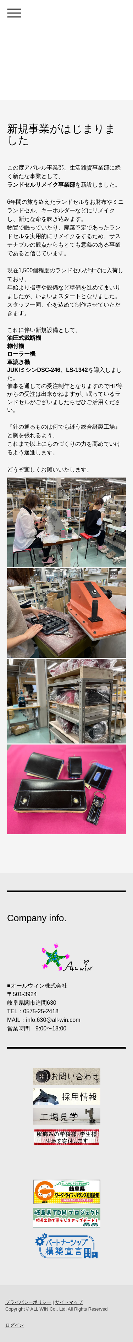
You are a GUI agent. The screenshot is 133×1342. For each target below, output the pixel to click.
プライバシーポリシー (28, 1302)
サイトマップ (69, 1302)
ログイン (14, 1325)
